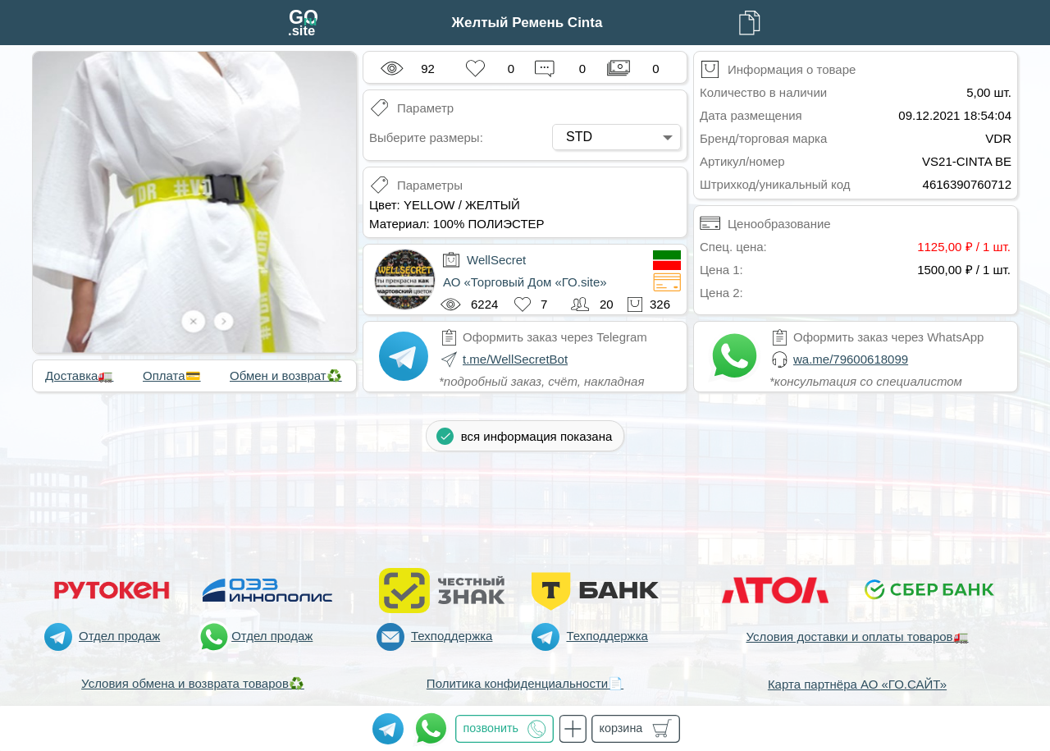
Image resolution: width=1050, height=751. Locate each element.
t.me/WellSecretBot (515, 359)
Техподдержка (451, 636)
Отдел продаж (119, 636)
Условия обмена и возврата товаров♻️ (192, 683)
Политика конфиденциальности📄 (525, 683)
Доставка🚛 (79, 375)
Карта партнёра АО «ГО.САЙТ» (857, 684)
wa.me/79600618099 (850, 359)
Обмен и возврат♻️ (286, 375)
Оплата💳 (172, 375)
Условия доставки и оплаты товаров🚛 (857, 636)
